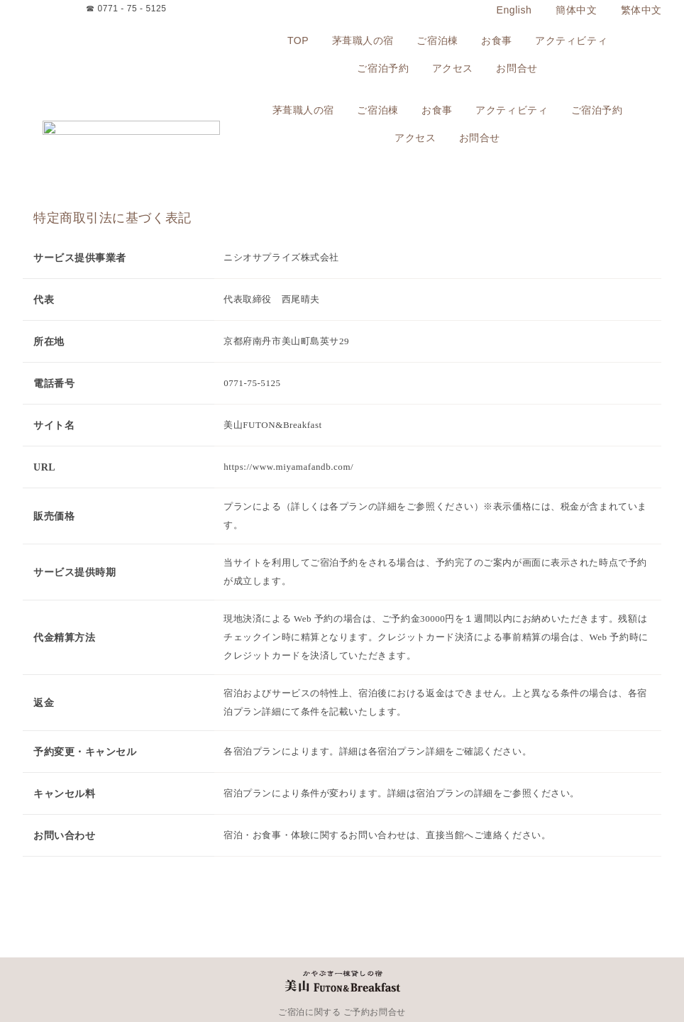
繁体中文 (641, 10)
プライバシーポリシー (420, 989)
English (514, 10)
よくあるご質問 (589, 989)
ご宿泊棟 (437, 40)
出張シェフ (139, 989)
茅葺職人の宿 (363, 40)
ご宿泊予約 (383, 68)
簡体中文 (576, 10)
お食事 (496, 40)
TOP (298, 40)
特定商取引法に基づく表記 (510, 989)
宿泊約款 (360, 989)
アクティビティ (571, 40)
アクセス (452, 68)
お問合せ (516, 68)
